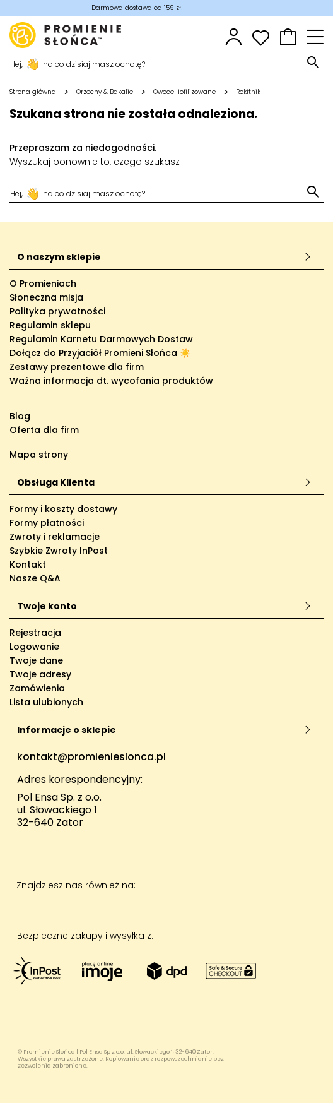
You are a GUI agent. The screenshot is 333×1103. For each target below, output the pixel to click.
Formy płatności (46, 522)
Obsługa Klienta (164, 482)
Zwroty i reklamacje (54, 536)
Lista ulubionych (46, 702)
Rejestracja (35, 632)
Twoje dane (36, 660)
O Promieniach (42, 283)
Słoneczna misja (46, 297)
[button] (287, 37)
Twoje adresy (40, 674)
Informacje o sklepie (164, 730)
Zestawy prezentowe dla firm (76, 367)
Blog (19, 416)
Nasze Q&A (35, 578)
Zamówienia (37, 688)
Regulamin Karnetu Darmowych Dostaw (101, 339)
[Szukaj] (157, 63)
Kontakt (27, 564)
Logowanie (34, 646)
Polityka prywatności (57, 311)
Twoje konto (164, 606)
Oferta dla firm (44, 430)
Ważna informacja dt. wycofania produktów (111, 380)
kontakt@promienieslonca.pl (91, 756)
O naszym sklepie (164, 257)
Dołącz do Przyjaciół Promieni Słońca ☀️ (99, 353)
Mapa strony (38, 454)
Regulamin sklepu (50, 325)
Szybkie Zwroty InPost (58, 550)
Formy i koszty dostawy (63, 509)
